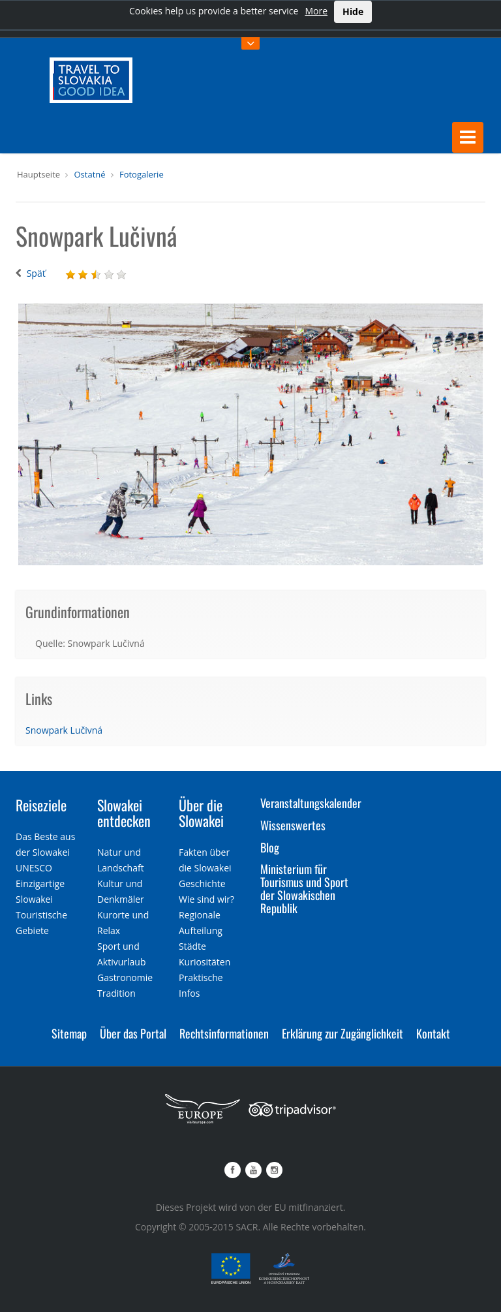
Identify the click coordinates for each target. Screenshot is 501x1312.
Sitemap (69, 1033)
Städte (192, 946)
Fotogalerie (141, 174)
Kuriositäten (204, 962)
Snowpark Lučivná (63, 729)
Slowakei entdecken (124, 812)
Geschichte (202, 883)
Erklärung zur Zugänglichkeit (342, 1033)
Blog (269, 846)
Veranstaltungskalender (310, 802)
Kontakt (433, 1033)
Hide (352, 11)
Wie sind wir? (206, 899)
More (316, 11)
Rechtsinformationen (224, 1033)
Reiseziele (41, 804)
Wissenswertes (293, 824)
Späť (36, 273)
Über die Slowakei (201, 812)
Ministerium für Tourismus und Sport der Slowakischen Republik (304, 888)
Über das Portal (133, 1033)
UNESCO (34, 868)
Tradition (116, 993)
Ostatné (89, 174)
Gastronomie (125, 977)
